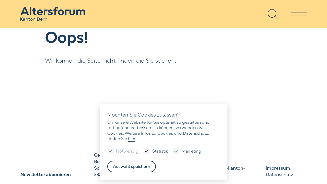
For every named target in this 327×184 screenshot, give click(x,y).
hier (131, 138)
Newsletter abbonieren (45, 175)
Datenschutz (279, 175)
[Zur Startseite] (53, 14)
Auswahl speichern (132, 166)
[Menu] (299, 14)
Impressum (278, 168)
